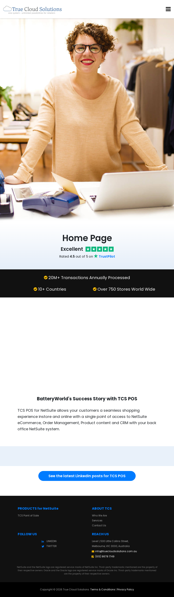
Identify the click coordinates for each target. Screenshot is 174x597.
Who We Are (99, 515)
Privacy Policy (125, 589)
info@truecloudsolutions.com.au (116, 551)
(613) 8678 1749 (104, 556)
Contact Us (99, 525)
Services (97, 520)
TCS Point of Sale (28, 515)
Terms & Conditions (102, 589)
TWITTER (51, 546)
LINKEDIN (51, 541)
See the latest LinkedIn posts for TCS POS (87, 475)
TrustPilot (107, 256)
